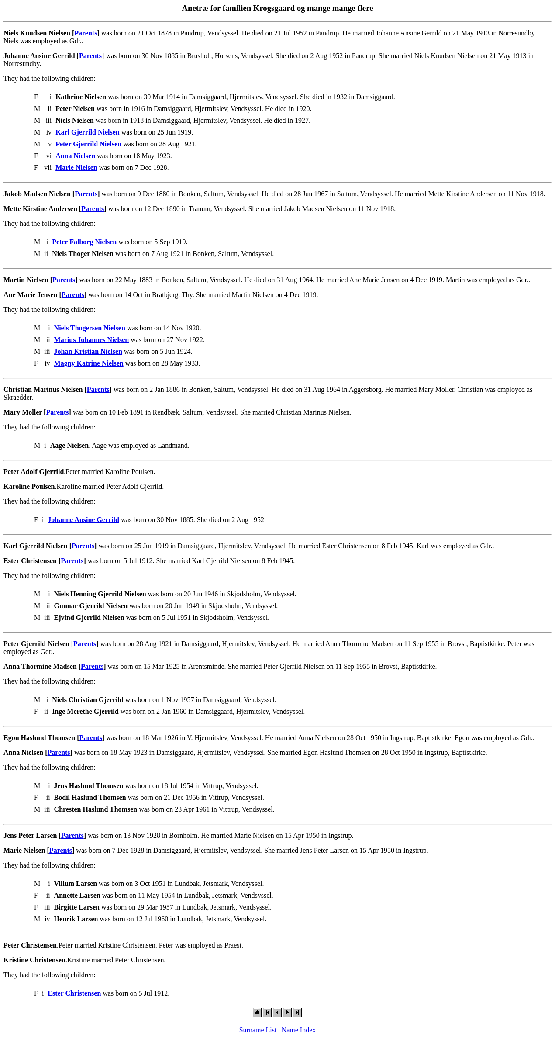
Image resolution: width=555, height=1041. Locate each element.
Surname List (258, 1030)
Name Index (299, 1030)
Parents (85, 33)
